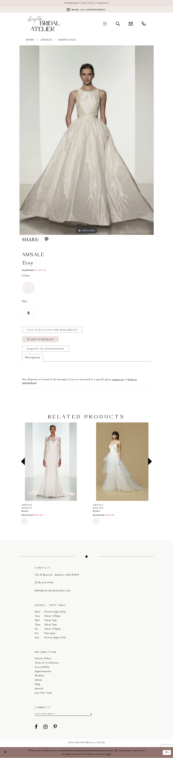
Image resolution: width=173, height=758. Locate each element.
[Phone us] (143, 23)
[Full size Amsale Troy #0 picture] (87, 140)
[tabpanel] (87, 140)
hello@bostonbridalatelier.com (53, 590)
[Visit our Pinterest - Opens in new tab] (55, 727)
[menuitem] (104, 23)
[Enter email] (63, 714)
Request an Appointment (46, 349)
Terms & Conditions (47, 662)
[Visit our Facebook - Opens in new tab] (36, 727)
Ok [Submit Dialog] (167, 752)
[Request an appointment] (86, 9)
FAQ (37, 684)
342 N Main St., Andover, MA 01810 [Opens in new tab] (57, 575)
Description (32, 357)
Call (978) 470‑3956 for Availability (52, 330)
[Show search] (117, 23)
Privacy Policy (43, 658)
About (38, 680)
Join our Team (43, 693)
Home (30, 39)
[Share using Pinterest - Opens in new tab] (46, 239)
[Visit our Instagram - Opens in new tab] (45, 727)
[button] (104, 23)
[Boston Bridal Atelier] (44, 23)
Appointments (43, 671)
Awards (39, 688)
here (108, 754)
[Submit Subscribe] (90, 714)
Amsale (46, 39)
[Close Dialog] (5, 752)
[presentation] (50, 461)
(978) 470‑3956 (44, 582)
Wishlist (39, 675)
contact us (118, 379)
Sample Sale (67, 39)
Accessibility (42, 667)
